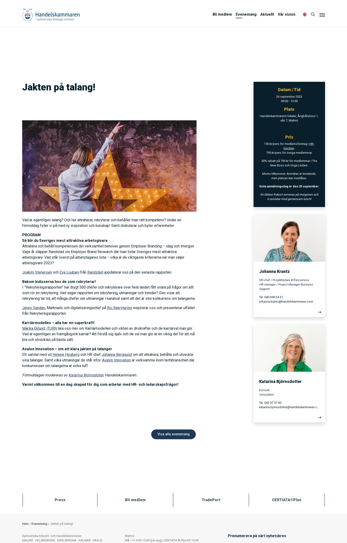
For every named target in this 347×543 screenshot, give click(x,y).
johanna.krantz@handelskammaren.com (286, 301)
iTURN (52, 328)
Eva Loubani (69, 272)
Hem (25, 523)
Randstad (95, 272)
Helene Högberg (66, 354)
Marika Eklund (33, 328)
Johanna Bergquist (117, 354)
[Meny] (322, 14)
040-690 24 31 (273, 297)
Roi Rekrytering (119, 308)
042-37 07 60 (272, 402)
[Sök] (312, 14)
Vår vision (286, 14)
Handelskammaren (51, 15)
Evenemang (246, 14)
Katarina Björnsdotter (85, 375)
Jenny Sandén (33, 308)
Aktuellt (267, 14)
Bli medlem (222, 14)
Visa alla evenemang (173, 434)
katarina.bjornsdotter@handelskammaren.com (289, 407)
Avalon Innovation (116, 360)
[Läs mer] (289, 313)
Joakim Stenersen (37, 272)
